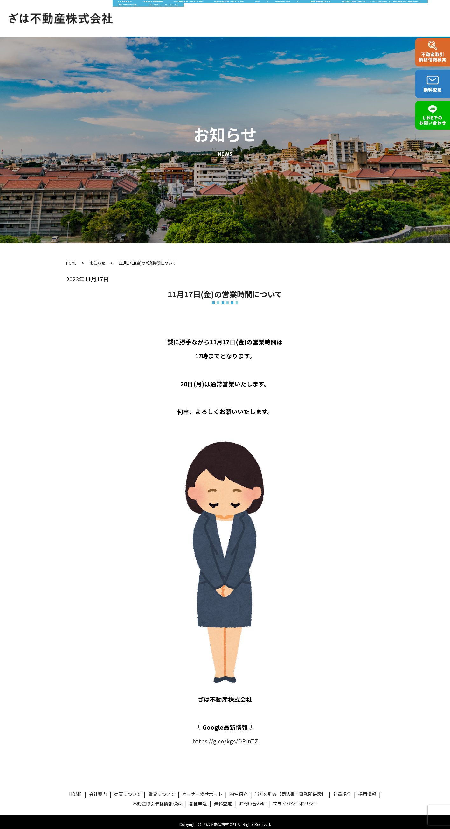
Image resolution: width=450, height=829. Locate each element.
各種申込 (413, 10)
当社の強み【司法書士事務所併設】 (356, 10)
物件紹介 (297, 10)
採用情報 (367, 789)
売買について (177, 10)
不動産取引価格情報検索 (157, 798)
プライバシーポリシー (295, 798)
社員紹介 (342, 789)
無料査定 (223, 798)
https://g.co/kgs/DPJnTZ (225, 736)
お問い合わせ (131, 21)
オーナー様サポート (258, 10)
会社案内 (146, 10)
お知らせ (97, 258)
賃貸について (214, 10)
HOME (123, 10)
